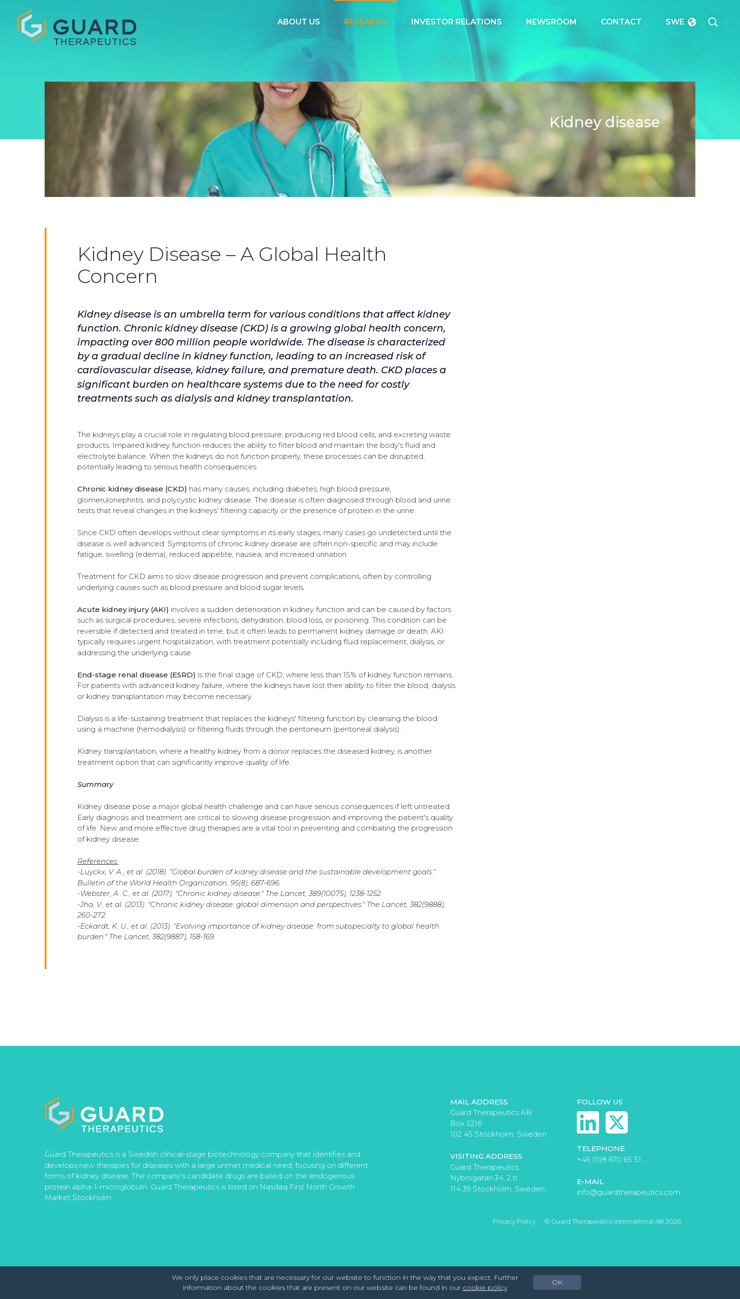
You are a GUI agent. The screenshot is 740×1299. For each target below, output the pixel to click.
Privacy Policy (514, 1221)
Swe (681, 22)
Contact (621, 21)
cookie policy (485, 1287)
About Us (298, 21)
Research (365, 21)
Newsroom (551, 21)
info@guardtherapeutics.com (628, 1192)
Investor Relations (456, 21)
